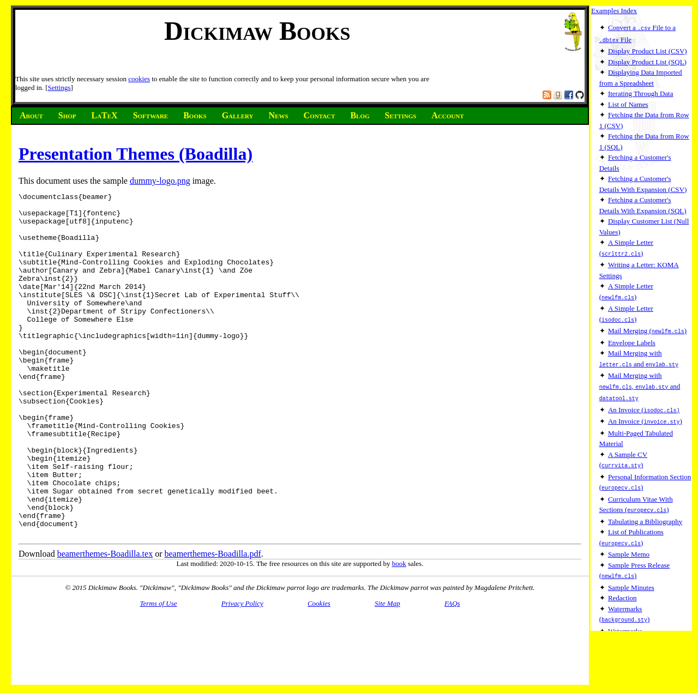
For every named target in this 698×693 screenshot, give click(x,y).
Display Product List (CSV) (647, 50)
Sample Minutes (631, 579)
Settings (59, 87)
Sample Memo (628, 546)
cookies (139, 79)
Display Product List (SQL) (647, 61)
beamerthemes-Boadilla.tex (105, 622)
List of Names (628, 103)
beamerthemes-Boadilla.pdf (212, 622)
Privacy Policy (242, 672)
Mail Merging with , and (640, 382)
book (399, 632)
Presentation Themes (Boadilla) (135, 154)
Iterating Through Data (640, 92)
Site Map (387, 672)
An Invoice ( (644, 405)
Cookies (319, 672)
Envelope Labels (631, 339)
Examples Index (614, 11)
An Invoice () (645, 416)
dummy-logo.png (160, 180)
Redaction (622, 589)
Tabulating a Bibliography (645, 514)
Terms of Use (158, 672)
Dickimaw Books (257, 30)
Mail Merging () (647, 328)
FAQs (452, 672)
